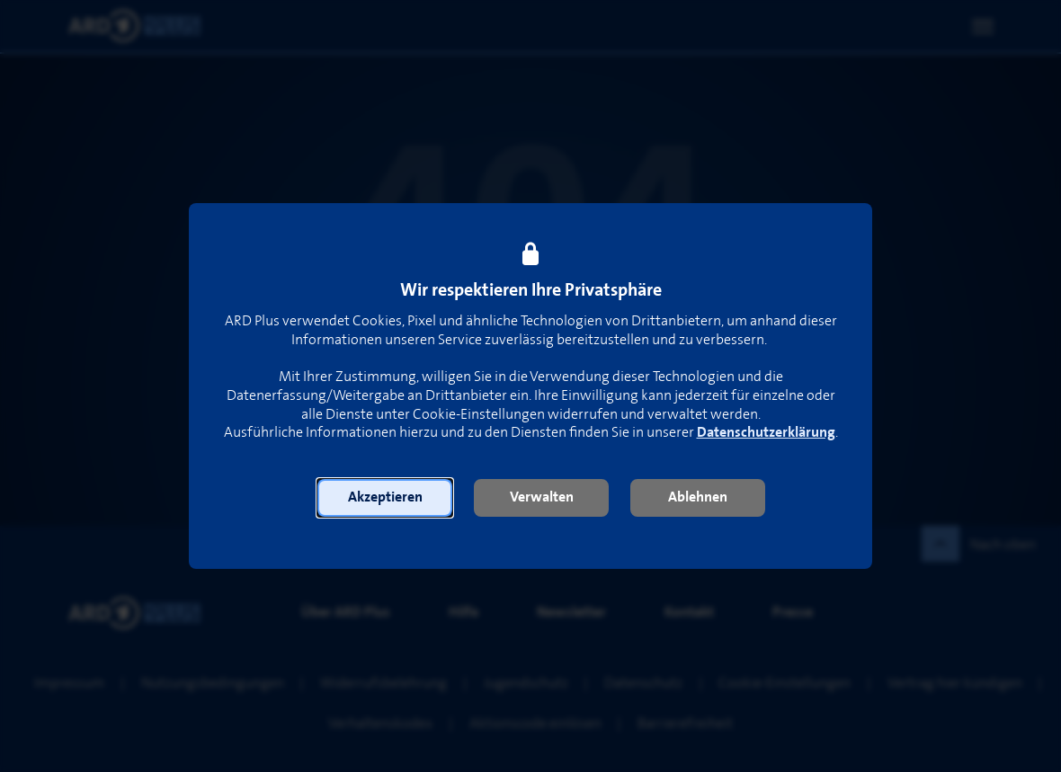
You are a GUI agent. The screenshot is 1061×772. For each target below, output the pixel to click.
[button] (384, 498)
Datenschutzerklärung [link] (766, 432)
